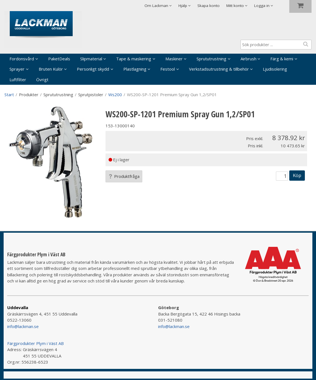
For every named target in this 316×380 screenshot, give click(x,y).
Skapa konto (208, 5)
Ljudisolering (275, 69)
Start (9, 94)
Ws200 (115, 94)
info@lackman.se (23, 326)
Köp (297, 175)
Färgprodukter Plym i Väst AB (35, 343)
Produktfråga (123, 176)
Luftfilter (17, 79)
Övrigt (42, 79)
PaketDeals (59, 58)
